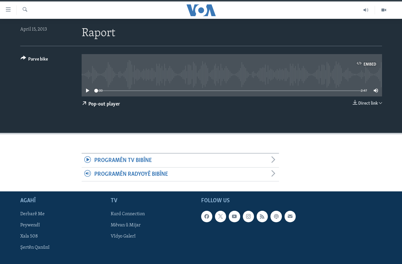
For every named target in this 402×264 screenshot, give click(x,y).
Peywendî (30, 225)
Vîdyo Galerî (123, 236)
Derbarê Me (32, 214)
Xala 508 (29, 236)
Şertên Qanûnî (35, 247)
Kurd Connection (128, 214)
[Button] (34, 60)
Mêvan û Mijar (126, 225)
